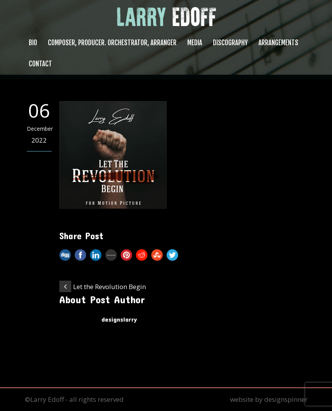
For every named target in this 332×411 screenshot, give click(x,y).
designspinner (285, 399)
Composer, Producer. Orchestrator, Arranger (112, 43)
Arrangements (278, 43)
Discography (230, 43)
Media (194, 43)
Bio (33, 43)
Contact (40, 64)
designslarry (119, 319)
